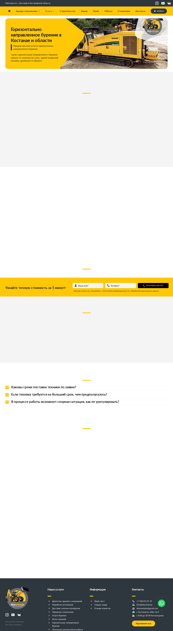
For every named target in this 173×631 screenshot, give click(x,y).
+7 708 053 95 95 (144, 601)
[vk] (169, 3)
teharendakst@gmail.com (147, 608)
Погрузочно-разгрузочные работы (67, 629)
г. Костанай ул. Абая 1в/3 (148, 612)
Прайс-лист (99, 601)
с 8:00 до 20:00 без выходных (150, 615)
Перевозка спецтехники (63, 612)
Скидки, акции (100, 605)
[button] (86, 387)
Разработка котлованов (62, 605)
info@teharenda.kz (144, 605)
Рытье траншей (59, 619)
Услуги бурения (59, 615)
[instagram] (157, 3)
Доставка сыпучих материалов (66, 608)
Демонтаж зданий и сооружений (67, 601)
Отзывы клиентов (102, 608)
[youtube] (163, 3)
